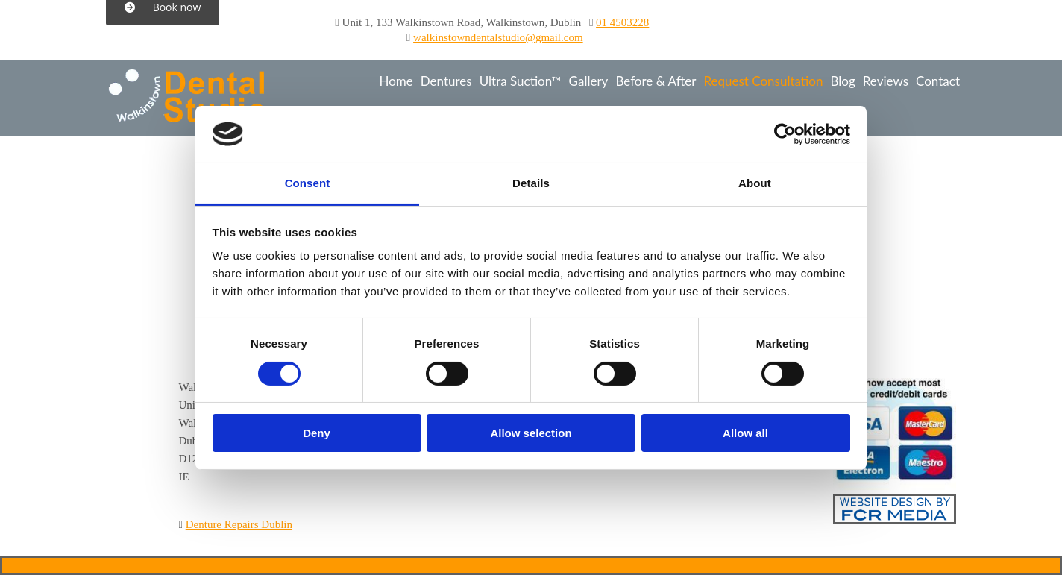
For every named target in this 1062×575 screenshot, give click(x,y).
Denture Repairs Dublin (239, 524)
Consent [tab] (307, 183)
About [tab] (754, 183)
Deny (316, 433)
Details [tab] (531, 183)
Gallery (589, 81)
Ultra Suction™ (521, 81)
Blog (842, 81)
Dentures (446, 81)
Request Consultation (763, 81)
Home (395, 81)
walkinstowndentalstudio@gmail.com (498, 37)
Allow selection (530, 433)
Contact (938, 81)
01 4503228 (622, 22)
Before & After (655, 81)
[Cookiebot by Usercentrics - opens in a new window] (785, 134)
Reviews (885, 81)
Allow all (745, 433)
